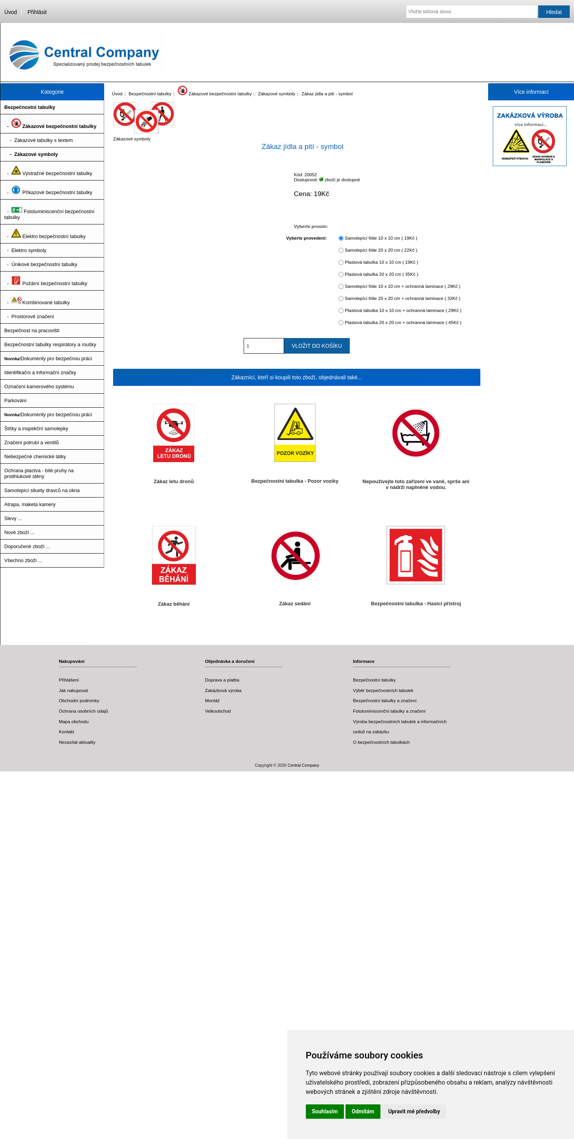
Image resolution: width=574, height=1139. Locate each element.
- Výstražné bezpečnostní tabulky (48, 170)
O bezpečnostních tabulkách (381, 742)
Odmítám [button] (363, 1111)
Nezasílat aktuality (77, 742)
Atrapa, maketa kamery (30, 504)
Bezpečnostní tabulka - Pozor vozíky (294, 481)
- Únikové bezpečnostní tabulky (40, 264)
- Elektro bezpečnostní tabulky (44, 233)
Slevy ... (13, 518)
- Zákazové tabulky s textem (38, 140)
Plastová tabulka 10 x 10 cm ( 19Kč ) (381, 262)
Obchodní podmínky (79, 700)
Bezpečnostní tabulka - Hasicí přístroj (416, 603)
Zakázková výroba (223, 690)
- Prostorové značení (29, 316)
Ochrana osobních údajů (83, 710)
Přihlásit (37, 12)
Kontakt (66, 731)
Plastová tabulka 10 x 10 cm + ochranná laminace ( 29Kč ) (403, 310)
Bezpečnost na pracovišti (31, 330)
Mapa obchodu (74, 721)
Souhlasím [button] (325, 1111)
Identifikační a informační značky (40, 372)
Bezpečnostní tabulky (150, 93)
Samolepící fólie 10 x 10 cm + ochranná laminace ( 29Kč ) (402, 286)
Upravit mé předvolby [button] (414, 1111)
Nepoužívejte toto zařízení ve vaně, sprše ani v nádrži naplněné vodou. (416, 484)
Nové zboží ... (19, 532)
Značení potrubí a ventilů (31, 442)
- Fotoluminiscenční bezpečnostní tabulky (49, 211)
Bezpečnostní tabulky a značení (385, 700)
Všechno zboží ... (23, 560)
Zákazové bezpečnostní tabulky (214, 93)
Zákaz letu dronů (174, 481)
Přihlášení (69, 679)
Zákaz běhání (174, 604)
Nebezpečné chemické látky (35, 456)
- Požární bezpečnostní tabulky (45, 280)
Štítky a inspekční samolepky (36, 428)
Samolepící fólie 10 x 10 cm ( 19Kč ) (381, 237)
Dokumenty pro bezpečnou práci (48, 358)
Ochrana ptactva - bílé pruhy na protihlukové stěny (39, 473)
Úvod (10, 12)
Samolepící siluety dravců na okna (42, 490)
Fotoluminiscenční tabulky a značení (389, 710)
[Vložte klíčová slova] (472, 11)
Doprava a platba (222, 679)
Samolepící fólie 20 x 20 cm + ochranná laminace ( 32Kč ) (402, 298)
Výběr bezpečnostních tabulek (383, 690)
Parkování (15, 400)
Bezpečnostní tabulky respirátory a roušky (50, 344)
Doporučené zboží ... (27, 546)
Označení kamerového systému (39, 386)
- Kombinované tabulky (37, 299)
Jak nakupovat (73, 690)
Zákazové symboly (276, 93)
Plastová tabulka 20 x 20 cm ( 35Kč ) (381, 274)
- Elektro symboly (25, 250)
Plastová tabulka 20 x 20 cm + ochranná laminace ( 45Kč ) (403, 322)
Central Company (303, 765)
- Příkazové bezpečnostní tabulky (48, 189)
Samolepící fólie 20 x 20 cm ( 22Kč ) (381, 249)
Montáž (212, 700)
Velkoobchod (217, 710)
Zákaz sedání (295, 603)
